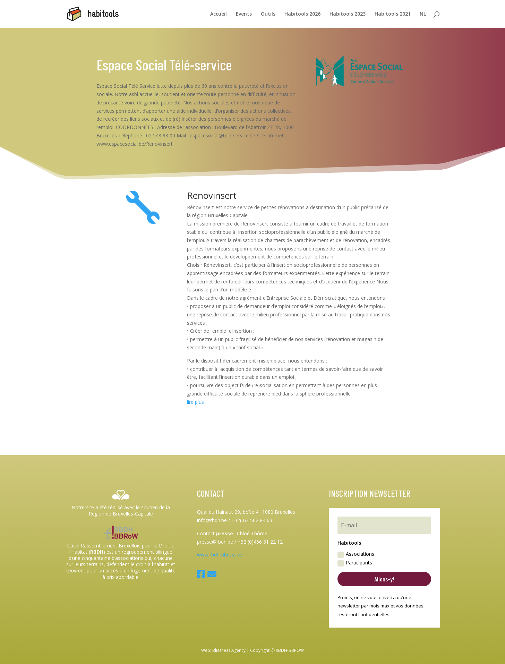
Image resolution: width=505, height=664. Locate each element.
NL (423, 14)
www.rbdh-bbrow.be (219, 554)
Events (244, 14)
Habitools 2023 (347, 14)
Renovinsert (212, 195)
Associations (355, 554)
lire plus (195, 402)
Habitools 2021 (393, 14)
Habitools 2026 (302, 14)
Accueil (218, 14)
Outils (268, 14)
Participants (354, 562)
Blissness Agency (229, 650)
